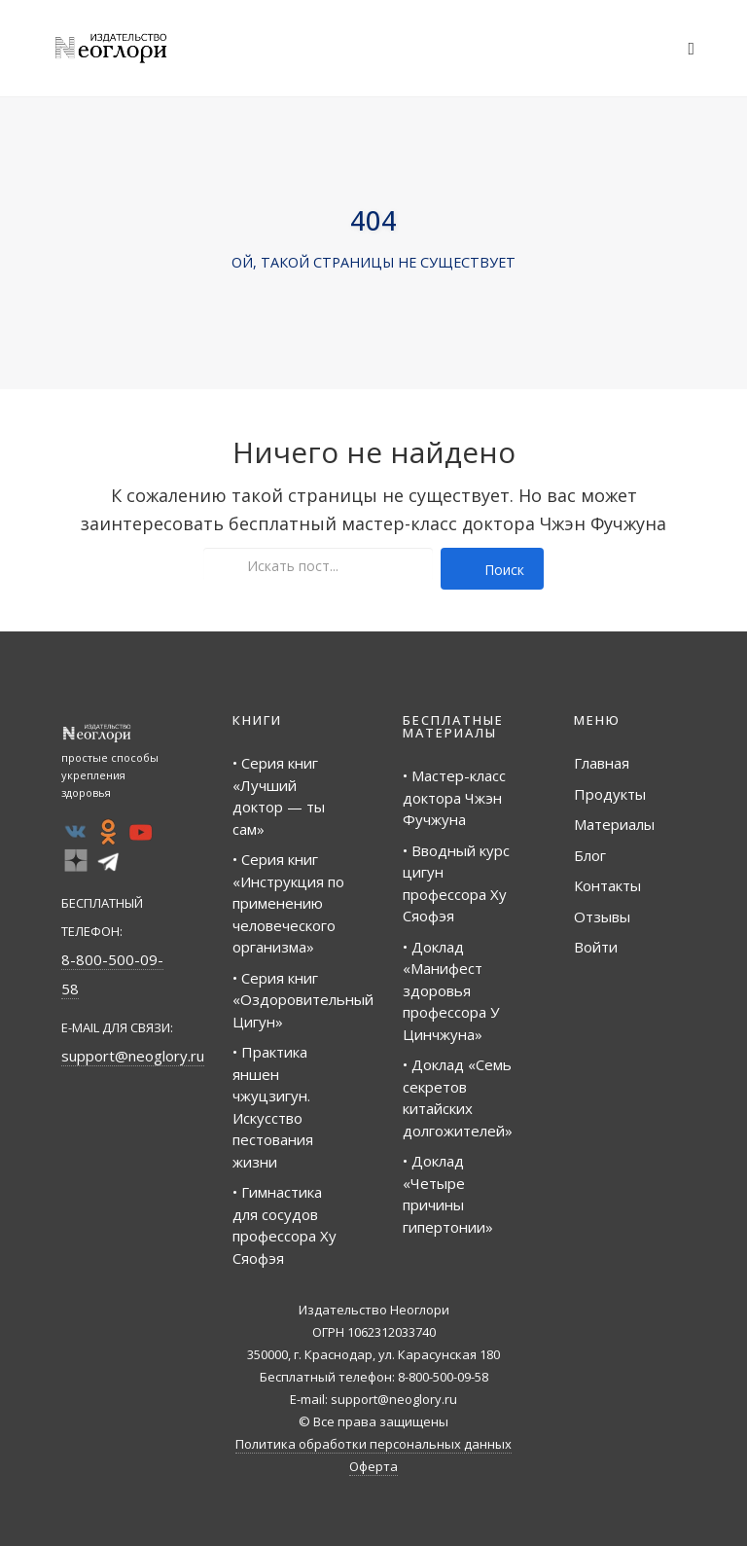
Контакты (607, 885)
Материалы (614, 824)
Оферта (373, 1466)
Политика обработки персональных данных (373, 1444)
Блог (590, 855)
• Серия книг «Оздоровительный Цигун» (303, 999)
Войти (596, 946)
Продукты (610, 794)
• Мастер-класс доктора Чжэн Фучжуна (454, 797)
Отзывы (602, 916)
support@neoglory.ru (132, 1055)
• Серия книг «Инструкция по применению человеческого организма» (288, 902)
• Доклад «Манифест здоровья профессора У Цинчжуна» (451, 990)
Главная (601, 763)
